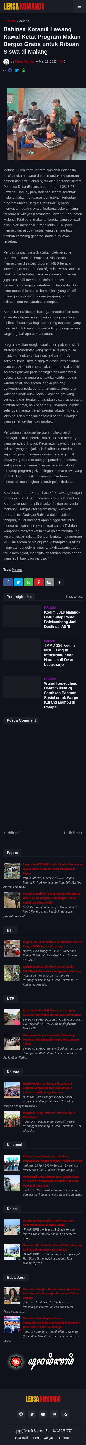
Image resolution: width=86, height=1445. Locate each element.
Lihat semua (74, 596)
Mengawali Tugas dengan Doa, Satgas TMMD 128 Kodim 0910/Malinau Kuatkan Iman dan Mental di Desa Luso (51, 1181)
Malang (24, 21)
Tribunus (65, 1438)
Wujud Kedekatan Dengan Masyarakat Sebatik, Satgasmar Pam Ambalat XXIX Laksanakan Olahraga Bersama (47, 1088)
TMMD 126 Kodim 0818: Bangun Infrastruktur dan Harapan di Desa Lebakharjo (59, 654)
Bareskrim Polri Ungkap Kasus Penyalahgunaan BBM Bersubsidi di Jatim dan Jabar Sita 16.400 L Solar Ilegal (51, 1323)
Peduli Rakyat (43, 1438)
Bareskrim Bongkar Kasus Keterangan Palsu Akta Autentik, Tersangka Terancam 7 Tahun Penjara (51, 1294)
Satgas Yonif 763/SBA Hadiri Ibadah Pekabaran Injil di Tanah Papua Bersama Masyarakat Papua (53, 869)
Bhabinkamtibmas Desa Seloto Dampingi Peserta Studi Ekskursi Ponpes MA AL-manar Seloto (51, 1040)
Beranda (9, 21)
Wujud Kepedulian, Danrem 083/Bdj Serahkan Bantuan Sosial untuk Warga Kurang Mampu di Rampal (61, 695)
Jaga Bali (21, 1438)
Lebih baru (13, 833)
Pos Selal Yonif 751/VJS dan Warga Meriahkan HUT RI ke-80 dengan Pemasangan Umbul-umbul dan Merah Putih (51, 898)
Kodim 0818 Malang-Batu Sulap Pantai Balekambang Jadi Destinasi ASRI (62, 619)
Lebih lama (72, 833)
